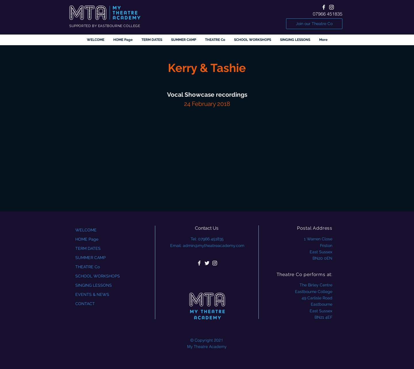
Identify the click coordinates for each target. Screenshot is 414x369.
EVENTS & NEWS (92, 294)
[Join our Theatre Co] (314, 23)
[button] (214, 40)
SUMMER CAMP (90, 257)
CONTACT (85, 303)
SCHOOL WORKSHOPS (97, 276)
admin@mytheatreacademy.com (213, 245)
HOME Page (86, 239)
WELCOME (86, 230)
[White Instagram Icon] (331, 7)
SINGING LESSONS (93, 285)
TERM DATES (88, 248)
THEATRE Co (87, 267)
